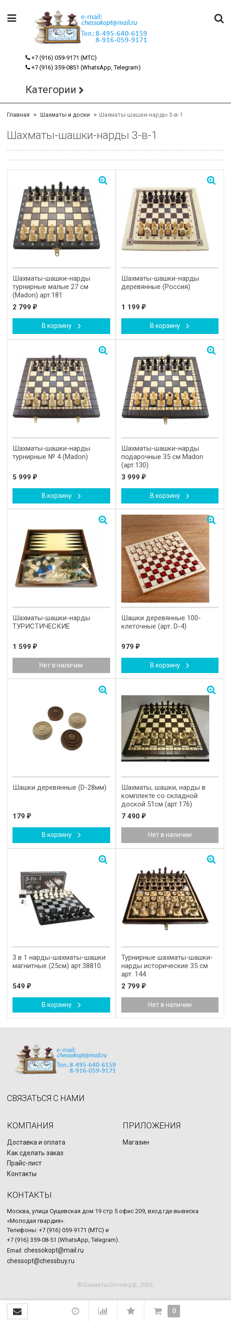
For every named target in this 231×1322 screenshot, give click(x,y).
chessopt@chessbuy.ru (41, 1261)
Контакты (22, 1173)
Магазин (136, 1142)
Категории (50, 89)
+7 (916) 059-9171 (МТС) (61, 57)
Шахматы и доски (65, 114)
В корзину (61, 325)
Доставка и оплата (36, 1142)
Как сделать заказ (35, 1153)
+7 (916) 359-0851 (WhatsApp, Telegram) (83, 67)
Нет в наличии (61, 665)
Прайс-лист (24, 1163)
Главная (18, 114)
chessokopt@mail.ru (54, 1250)
